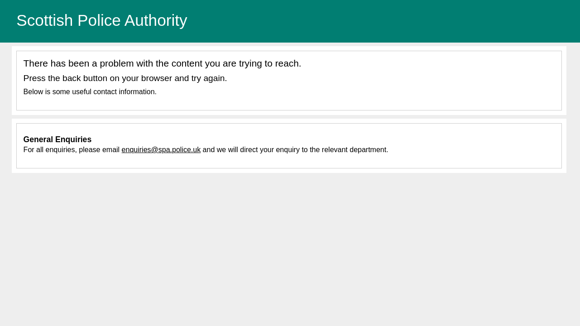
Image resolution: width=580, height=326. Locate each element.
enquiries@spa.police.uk (161, 149)
